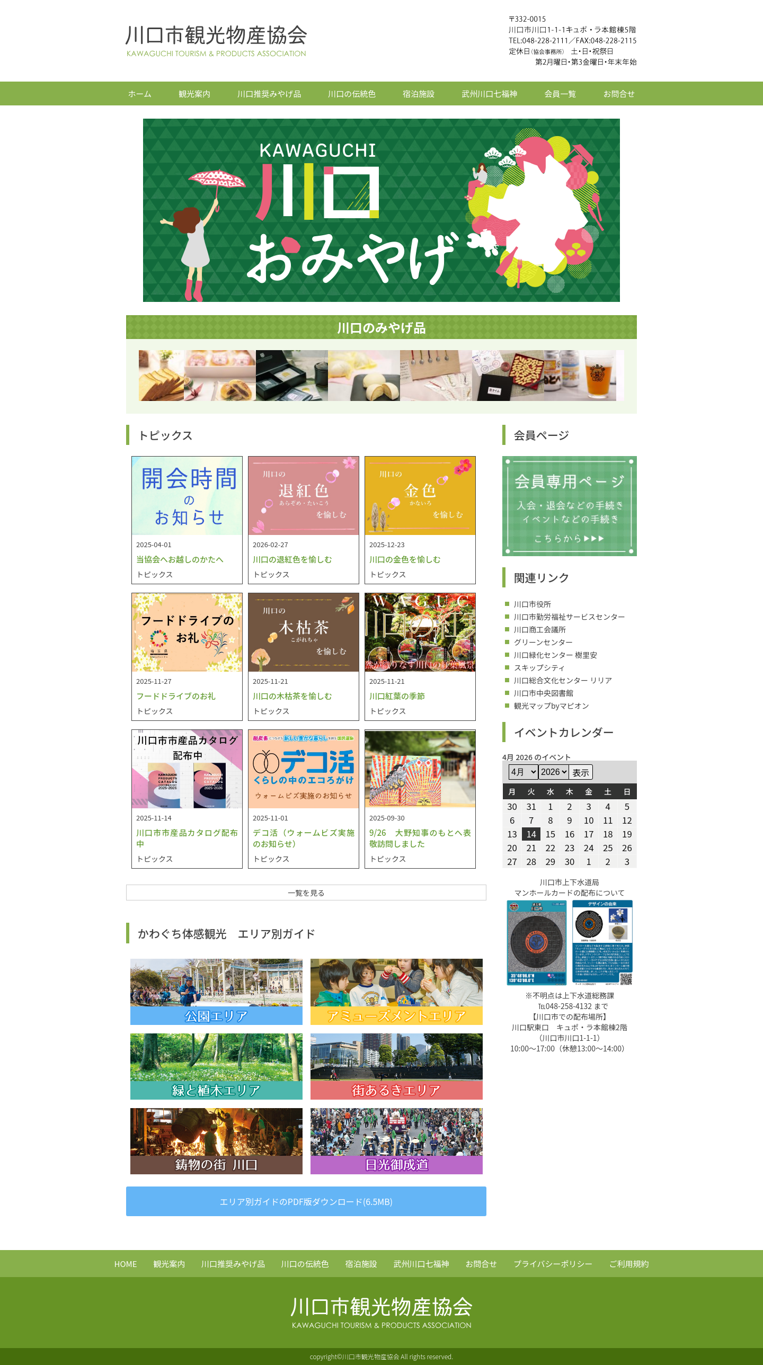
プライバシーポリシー (553, 1263)
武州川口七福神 (489, 93)
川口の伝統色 (352, 93)
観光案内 (194, 93)
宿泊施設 (418, 93)
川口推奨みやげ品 (269, 93)
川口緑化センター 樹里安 (555, 654)
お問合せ (619, 93)
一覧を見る (306, 892)
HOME (125, 1263)
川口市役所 (532, 604)
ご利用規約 (629, 1263)
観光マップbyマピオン (551, 705)
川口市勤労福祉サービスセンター (569, 616)
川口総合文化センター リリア (563, 680)
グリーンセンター (543, 642)
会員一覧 (560, 93)
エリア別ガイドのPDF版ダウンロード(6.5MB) (306, 1201)
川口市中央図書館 (543, 693)
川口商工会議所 (540, 629)
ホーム (140, 93)
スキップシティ (539, 667)
